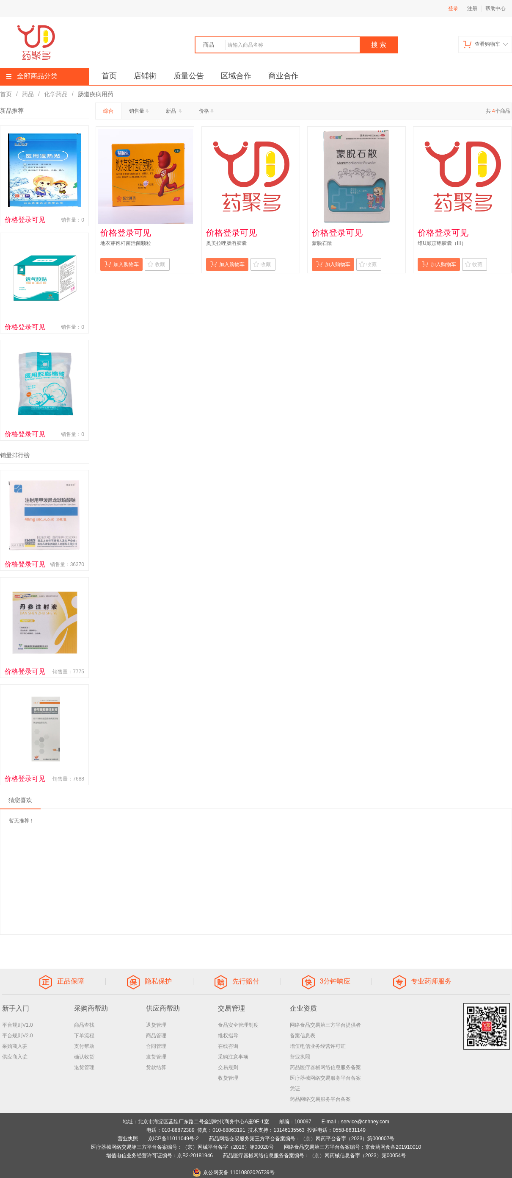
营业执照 (300, 1057)
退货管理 (84, 1067)
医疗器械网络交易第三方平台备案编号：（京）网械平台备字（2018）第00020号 (182, 1147)
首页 (109, 76)
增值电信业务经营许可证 (318, 1046)
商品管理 (156, 1036)
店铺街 (145, 76)
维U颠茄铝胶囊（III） (442, 243)
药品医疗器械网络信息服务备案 (325, 1067)
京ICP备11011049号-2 (173, 1139)
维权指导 (228, 1036)
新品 (175, 111)
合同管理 (156, 1046)
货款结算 (156, 1067)
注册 (472, 8)
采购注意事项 (233, 1057)
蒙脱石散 (322, 243)
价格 (207, 111)
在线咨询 (228, 1046)
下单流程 (84, 1036)
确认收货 (84, 1057)
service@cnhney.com (365, 1122)
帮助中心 (495, 8)
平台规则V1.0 (17, 1025)
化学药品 (56, 94)
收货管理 (228, 1078)
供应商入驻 (15, 1057)
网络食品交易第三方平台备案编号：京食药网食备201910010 (352, 1147)
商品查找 (84, 1025)
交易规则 (228, 1067)
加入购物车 (122, 264)
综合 (108, 111)
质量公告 (188, 76)
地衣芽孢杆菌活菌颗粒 (125, 243)
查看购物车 (485, 44)
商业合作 (283, 76)
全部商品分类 (32, 76)
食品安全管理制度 (238, 1025)
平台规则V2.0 (17, 1036)
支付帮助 (84, 1046)
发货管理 (156, 1057)
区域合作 (236, 76)
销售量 (140, 111)
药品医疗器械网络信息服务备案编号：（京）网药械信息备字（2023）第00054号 (314, 1156)
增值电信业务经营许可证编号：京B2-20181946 (159, 1156)
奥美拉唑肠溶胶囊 (226, 243)
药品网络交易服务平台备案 (320, 1099)
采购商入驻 (15, 1046)
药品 (28, 94)
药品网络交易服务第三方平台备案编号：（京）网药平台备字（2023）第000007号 (302, 1139)
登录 (453, 8)
